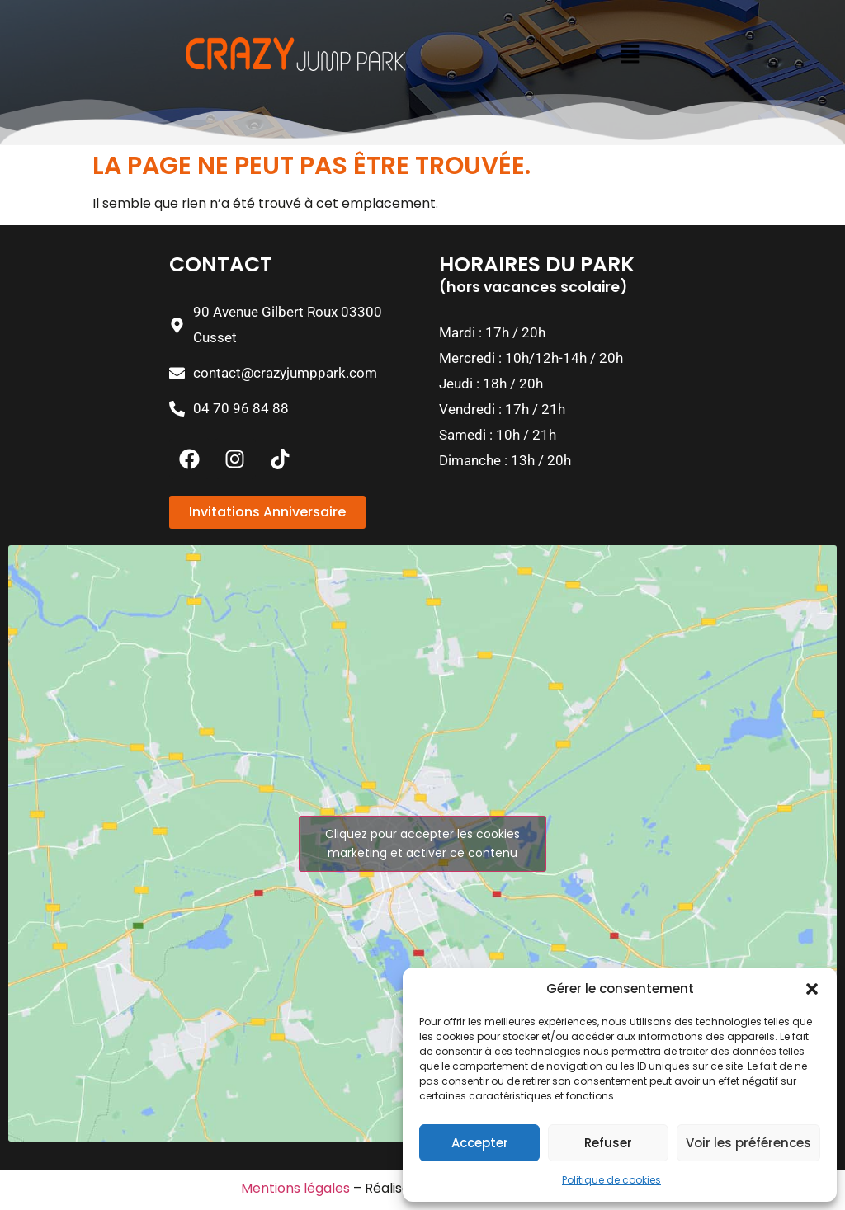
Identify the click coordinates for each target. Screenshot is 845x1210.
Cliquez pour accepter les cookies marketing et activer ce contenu (422, 843)
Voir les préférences (748, 1142)
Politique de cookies (611, 1180)
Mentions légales (295, 1188)
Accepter (479, 1142)
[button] (812, 989)
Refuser (608, 1142)
